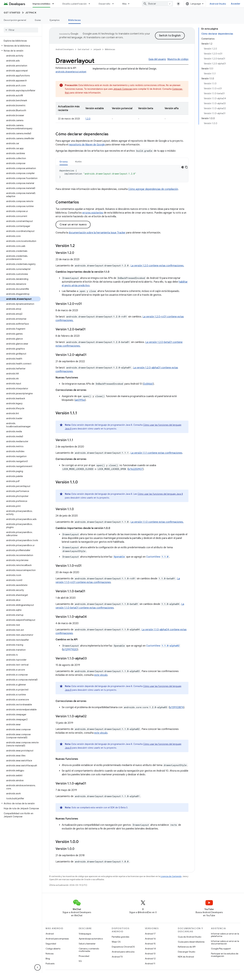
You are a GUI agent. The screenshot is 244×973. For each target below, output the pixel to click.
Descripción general (15, 20)
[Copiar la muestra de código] (186, 167)
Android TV (117, 956)
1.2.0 (87, 118)
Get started (12, 12)
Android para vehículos (123, 951)
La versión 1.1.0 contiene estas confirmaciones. (157, 522)
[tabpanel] (122, 173)
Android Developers (65, 49)
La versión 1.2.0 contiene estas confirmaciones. (157, 265)
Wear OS (116, 941)
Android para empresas (57, 938)
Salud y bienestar (87, 943)
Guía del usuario (157, 59)
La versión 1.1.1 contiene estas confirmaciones (156, 452)
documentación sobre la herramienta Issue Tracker (97, 232)
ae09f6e (80, 400)
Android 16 (150, 938)
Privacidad (84, 956)
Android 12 (150, 958)
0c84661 (148, 383)
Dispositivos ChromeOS (123, 946)
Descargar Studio (186, 951)
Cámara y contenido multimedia (89, 949)
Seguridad (51, 943)
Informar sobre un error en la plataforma (225, 935)
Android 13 (150, 953)
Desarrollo (104, 3)
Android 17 (150, 933)
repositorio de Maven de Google (87, 144)
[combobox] (157, 4)
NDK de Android (186, 956)
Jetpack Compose (122, 89)
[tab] (64, 161)
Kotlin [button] (78, 161)
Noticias (50, 953)
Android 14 (150, 948)
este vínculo (101, 675)
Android (50, 933)
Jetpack (31, 12)
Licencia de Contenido (171, 876)
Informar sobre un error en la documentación (225, 942)
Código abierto (53, 948)
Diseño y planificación (74, 3)
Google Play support (221, 948)
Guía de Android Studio (189, 936)
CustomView (157, 556)
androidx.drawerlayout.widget (71, 71)
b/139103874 (176, 707)
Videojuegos (85, 933)
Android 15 (150, 943)
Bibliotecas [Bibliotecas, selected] (74, 20)
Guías (38, 20)
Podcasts (50, 963)
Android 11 (150, 963)
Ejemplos (55, 20)
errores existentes (92, 212)
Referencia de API (186, 946)
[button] (20, 45)
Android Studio (218, 3)
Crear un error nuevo (73, 224)
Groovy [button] (63, 161)
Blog (48, 958)
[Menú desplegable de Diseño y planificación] (91, 3)
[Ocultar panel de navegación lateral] (37, 967)
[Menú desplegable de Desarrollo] (114, 3)
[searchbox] (21, 30)
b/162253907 (135, 469)
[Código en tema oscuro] (183, 167)
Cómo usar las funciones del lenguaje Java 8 (160, 494)
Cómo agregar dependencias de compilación (153, 189)
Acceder (235, 3)
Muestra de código (177, 59)
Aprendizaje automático (91, 938)
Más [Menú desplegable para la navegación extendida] (124, 3)
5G (80, 961)
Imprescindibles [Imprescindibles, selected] (41, 3)
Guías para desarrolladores (191, 941)
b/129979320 (70, 649)
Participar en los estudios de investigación (224, 954)
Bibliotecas (110, 49)
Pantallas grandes (120, 936)
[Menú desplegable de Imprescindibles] (54, 3)
